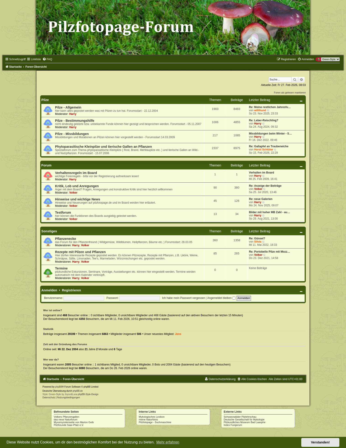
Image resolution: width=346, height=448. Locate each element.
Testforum (63, 212)
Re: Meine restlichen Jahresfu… (270, 107)
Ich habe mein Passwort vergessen (183, 298)
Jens (178, 334)
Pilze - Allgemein (68, 107)
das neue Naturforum (65, 419)
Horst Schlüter (263, 149)
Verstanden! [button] (320, 442)
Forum (46, 165)
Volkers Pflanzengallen (66, 416)
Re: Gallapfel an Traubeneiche (268, 146)
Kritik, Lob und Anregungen (77, 186)
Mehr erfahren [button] (167, 442)
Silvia (257, 241)
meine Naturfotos (148, 419)
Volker (73, 192)
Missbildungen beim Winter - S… (270, 133)
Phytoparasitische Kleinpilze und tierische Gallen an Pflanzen (103, 146)
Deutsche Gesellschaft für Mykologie (244, 419)
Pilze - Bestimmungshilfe (74, 120)
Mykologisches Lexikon (152, 416)
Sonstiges (49, 231)
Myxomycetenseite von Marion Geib (74, 422)
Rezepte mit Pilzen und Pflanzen (80, 252)
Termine (61, 268)
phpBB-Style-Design (88, 394)
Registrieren (71, 290)
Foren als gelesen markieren (290, 92)
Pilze (45, 100)
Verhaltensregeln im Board (76, 173)
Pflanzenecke (65, 239)
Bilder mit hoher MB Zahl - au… (269, 212)
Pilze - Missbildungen (72, 134)
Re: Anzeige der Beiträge (265, 185)
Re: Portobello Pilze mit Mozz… (269, 251)
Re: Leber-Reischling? (263, 120)
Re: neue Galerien (260, 199)
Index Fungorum (233, 425)
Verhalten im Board (261, 172)
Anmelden (49, 290)
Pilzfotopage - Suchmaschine (155, 422)
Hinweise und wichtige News (77, 199)
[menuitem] (47, 59)
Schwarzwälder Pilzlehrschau (240, 416)
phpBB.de (78, 391)
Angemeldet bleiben (221, 298)
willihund (260, 110)
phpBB (58, 387)
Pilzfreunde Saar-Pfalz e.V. (69, 425)
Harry (73, 114)
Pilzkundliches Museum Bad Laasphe (245, 422)
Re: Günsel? (257, 238)
